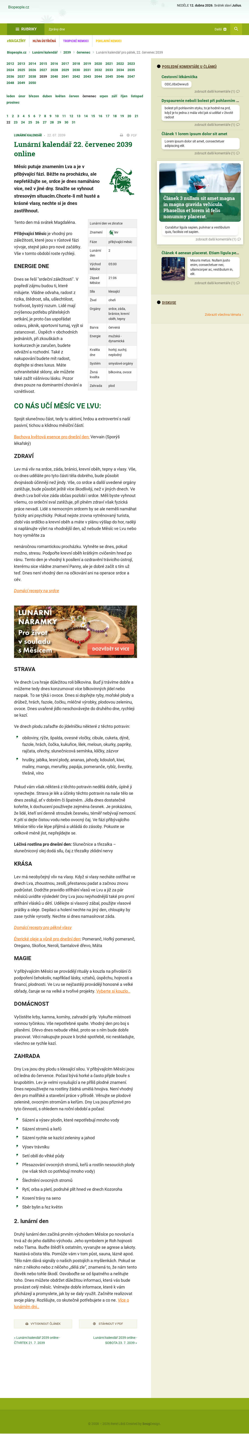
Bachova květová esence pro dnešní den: (52, 436)
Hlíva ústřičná (44, 41)
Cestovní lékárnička (179, 76)
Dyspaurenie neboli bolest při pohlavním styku (204, 100)
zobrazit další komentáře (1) (215, 91)
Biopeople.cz (18, 7)
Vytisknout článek (43, 1324)
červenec (83, 52)
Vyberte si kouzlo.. (113, 991)
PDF (132, 135)
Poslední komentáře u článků (187, 66)
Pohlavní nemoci (109, 41)
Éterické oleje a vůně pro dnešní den (47, 939)
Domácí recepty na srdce (36, 590)
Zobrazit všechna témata (223, 314)
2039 (67, 52)
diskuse (166, 302)
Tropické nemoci (76, 41)
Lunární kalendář (45, 52)
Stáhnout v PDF (108, 1324)
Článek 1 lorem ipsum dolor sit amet (194, 133)
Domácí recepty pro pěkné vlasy (43, 927)
